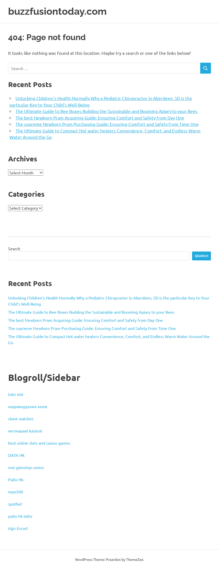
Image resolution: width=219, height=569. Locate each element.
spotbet (15, 503)
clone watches (20, 418)
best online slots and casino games (39, 442)
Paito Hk (15, 479)
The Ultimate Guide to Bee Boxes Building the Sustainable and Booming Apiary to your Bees (106, 110)
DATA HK (16, 454)
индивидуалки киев (27, 406)
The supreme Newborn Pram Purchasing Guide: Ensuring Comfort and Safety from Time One (107, 123)
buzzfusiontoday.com (57, 11)
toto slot (15, 393)
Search (14, 248)
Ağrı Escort (18, 527)
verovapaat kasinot (25, 430)
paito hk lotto (20, 515)
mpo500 (15, 491)
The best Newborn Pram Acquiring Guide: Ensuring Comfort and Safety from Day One (99, 117)
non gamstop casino (26, 467)
